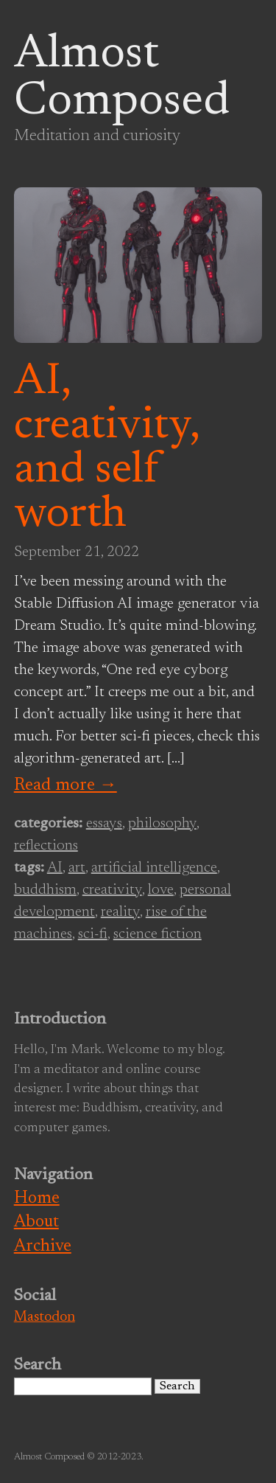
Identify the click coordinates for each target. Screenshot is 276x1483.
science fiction (157, 934)
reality (120, 912)
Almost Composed (122, 79)
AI (55, 868)
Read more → (65, 785)
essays (104, 823)
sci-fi (92, 934)
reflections (46, 845)
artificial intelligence (154, 868)
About (36, 1222)
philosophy (162, 823)
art (76, 868)
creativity (112, 890)
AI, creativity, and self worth (106, 449)
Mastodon (44, 1317)
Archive (42, 1246)
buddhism (45, 890)
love (161, 890)
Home (37, 1198)
